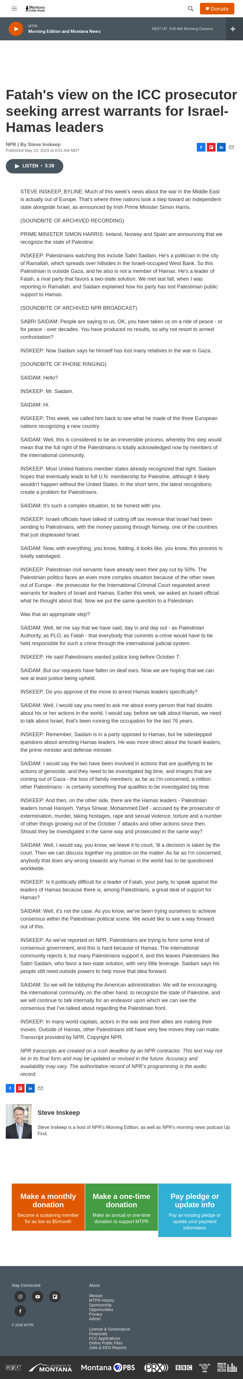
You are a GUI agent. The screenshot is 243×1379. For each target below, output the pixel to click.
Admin (95, 1319)
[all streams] (234, 28)
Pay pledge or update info (194, 1200)
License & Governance (109, 1329)
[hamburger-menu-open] (14, 8)
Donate (220, 9)
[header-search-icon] (190, 8)
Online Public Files (106, 1343)
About (94, 1285)
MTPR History (101, 1300)
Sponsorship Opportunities (101, 1307)
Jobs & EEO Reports (107, 1348)
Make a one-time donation (121, 1200)
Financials (98, 1334)
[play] (16, 29)
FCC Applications (104, 1338)
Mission (96, 1296)
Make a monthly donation (48, 1200)
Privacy (95, 1314)
